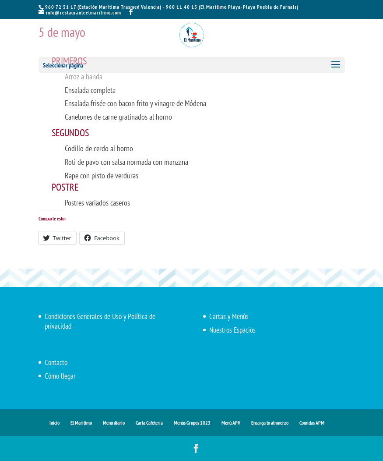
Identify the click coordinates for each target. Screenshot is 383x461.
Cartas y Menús (229, 316)
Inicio (54, 422)
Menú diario (114, 422)
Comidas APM (311, 422)
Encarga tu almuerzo (269, 422)
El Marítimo (81, 422)
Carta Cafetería (149, 422)
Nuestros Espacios (232, 330)
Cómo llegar (60, 376)
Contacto (56, 362)
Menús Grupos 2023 (192, 422)
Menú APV (230, 422)
